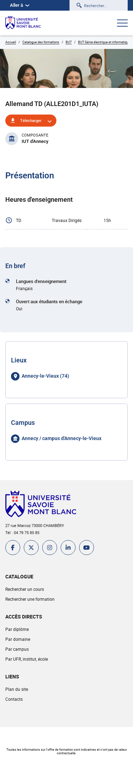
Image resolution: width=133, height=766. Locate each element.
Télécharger (30, 120)
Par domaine (17, 639)
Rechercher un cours (24, 589)
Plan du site (16, 689)
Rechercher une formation (30, 599)
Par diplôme (17, 629)
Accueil (10, 42)
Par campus (17, 649)
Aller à (19, 5)
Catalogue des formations (40, 42)
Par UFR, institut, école (26, 659)
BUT (69, 42)
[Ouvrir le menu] (122, 24)
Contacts (14, 699)
